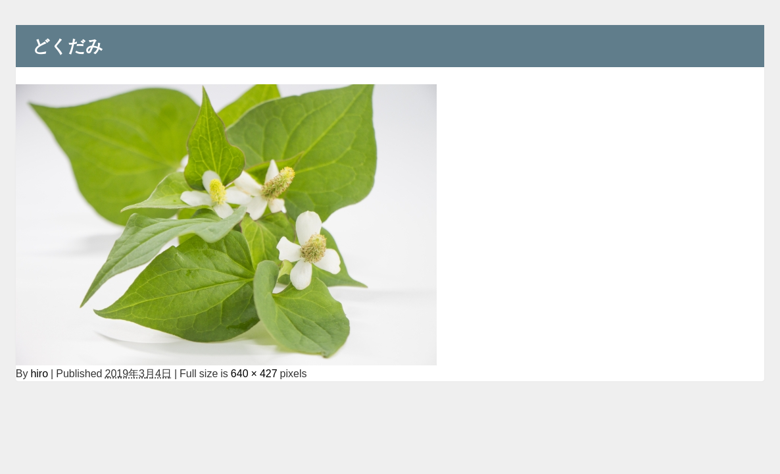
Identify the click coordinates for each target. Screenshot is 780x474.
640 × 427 (254, 373)
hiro (39, 373)
